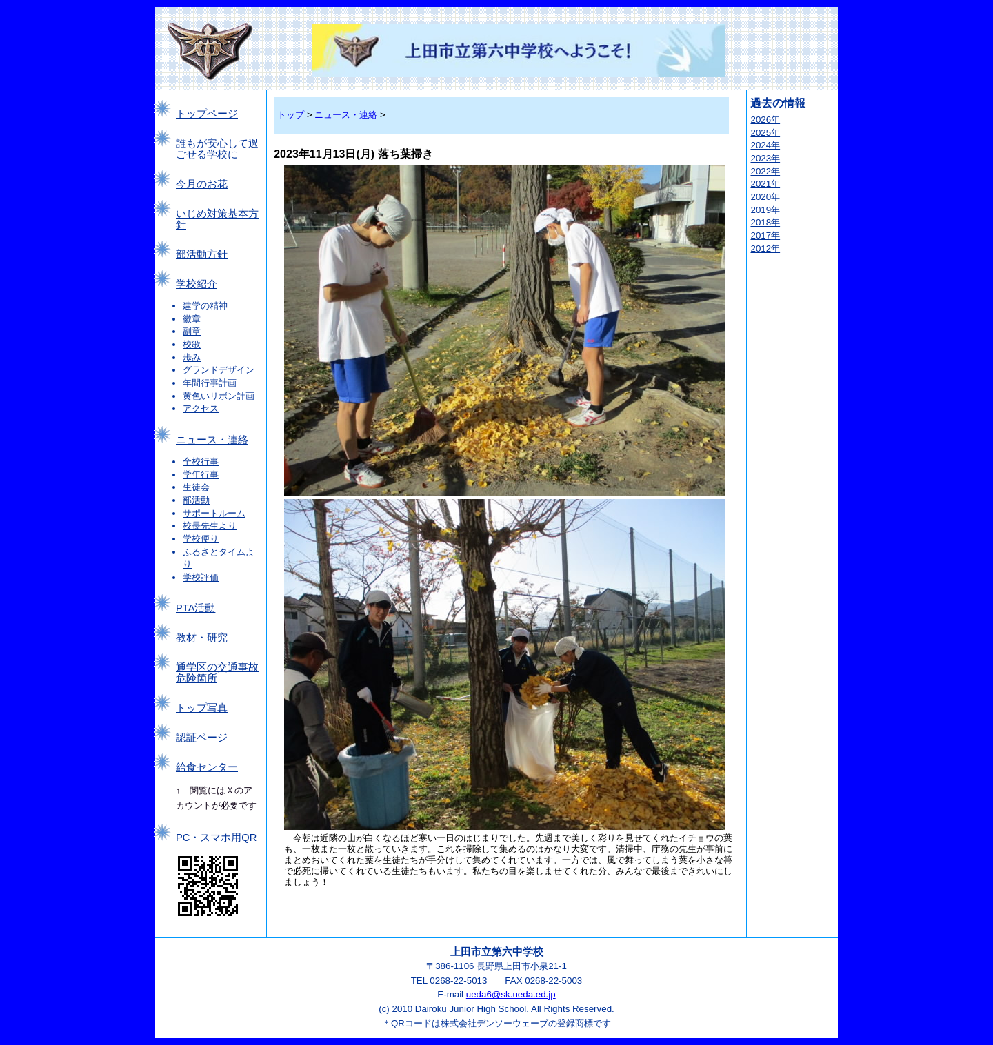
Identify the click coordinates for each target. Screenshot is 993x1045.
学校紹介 (196, 284)
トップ (290, 115)
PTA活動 (195, 607)
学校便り (201, 539)
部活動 (196, 500)
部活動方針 (202, 254)
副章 (192, 331)
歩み (192, 357)
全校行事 (201, 461)
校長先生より (210, 525)
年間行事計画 (210, 383)
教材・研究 (202, 637)
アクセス (201, 408)
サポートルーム (214, 513)
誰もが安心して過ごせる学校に (217, 149)
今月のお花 (202, 184)
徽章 (192, 319)
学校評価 (201, 577)
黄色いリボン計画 (218, 396)
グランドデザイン (218, 370)
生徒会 (196, 487)
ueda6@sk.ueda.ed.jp (511, 994)
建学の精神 (205, 306)
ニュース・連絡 (212, 439)
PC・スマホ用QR (216, 837)
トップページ (207, 113)
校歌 (192, 344)
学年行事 (201, 474)
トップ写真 (202, 707)
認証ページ (202, 737)
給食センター (207, 767)
